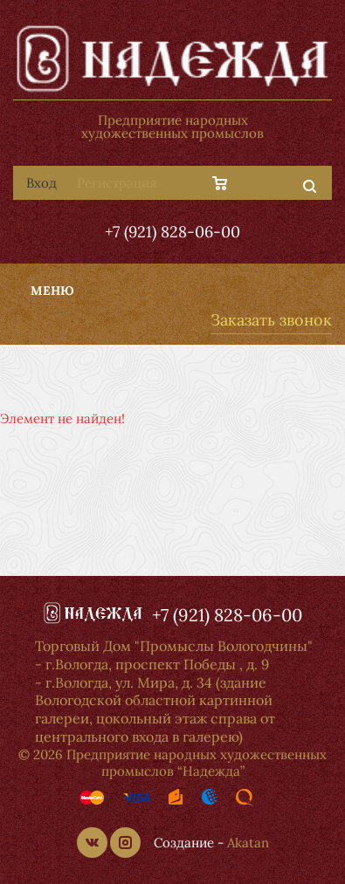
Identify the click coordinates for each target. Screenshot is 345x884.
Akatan (248, 842)
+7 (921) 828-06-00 (172, 232)
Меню (52, 290)
